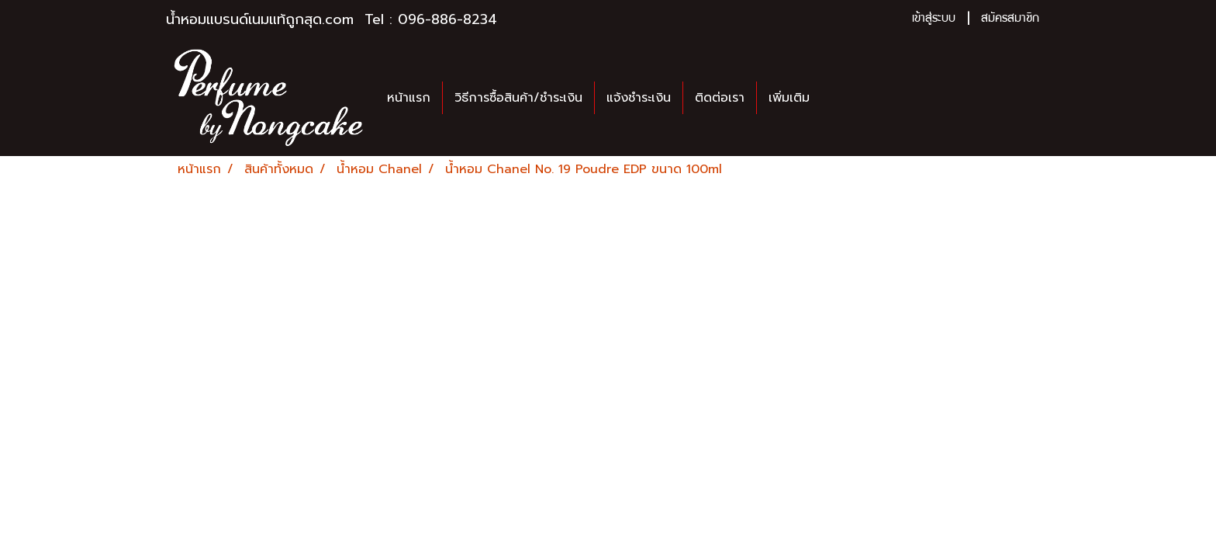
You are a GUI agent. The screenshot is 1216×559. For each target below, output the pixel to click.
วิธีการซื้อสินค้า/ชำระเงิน (518, 98)
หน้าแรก (408, 98)
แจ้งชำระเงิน (638, 98)
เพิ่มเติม (789, 98)
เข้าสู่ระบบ (933, 19)
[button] (835, 98)
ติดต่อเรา (719, 98)
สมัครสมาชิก (1010, 19)
